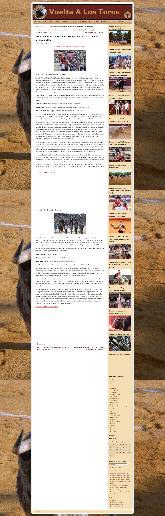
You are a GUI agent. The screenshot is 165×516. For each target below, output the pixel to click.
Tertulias (112, 382)
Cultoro (112, 419)
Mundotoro (113, 409)
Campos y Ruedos (115, 398)
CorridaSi (113, 388)
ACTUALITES (47, 21)
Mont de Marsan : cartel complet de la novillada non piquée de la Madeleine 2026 (120, 487)
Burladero (113, 413)
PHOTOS (65, 21)
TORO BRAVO (82, 21)
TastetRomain (114, 430)
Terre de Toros (114, 396)
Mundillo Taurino (115, 394)
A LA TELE (111, 21)
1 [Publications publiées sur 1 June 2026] (110, 444)
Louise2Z (113, 432)
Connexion (113, 500)
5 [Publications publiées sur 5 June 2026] (123, 444)
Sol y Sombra (114, 384)
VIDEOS (73, 21)
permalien (42, 344)
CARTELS (57, 21)
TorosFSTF (113, 400)
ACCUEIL (38, 21)
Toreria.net (113, 392)
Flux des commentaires (116, 504)
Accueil (37, 26)
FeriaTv (112, 423)
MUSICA (103, 21)
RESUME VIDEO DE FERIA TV (47, 172)
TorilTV (112, 425)
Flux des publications (116, 502)
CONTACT (121, 21)
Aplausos (112, 411)
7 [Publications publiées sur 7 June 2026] (129, 444)
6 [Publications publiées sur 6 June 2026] (126, 444)
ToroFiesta (113, 386)
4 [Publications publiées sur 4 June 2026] (120, 444)
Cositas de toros (114, 402)
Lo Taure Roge (114, 405)
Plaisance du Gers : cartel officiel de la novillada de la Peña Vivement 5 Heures (120, 481)
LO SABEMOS (94, 21)
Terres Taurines (114, 390)
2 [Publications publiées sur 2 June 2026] (113, 444)
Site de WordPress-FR (116, 506)
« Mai (110, 458)
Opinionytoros (114, 417)
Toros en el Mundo (115, 415)
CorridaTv (113, 428)
